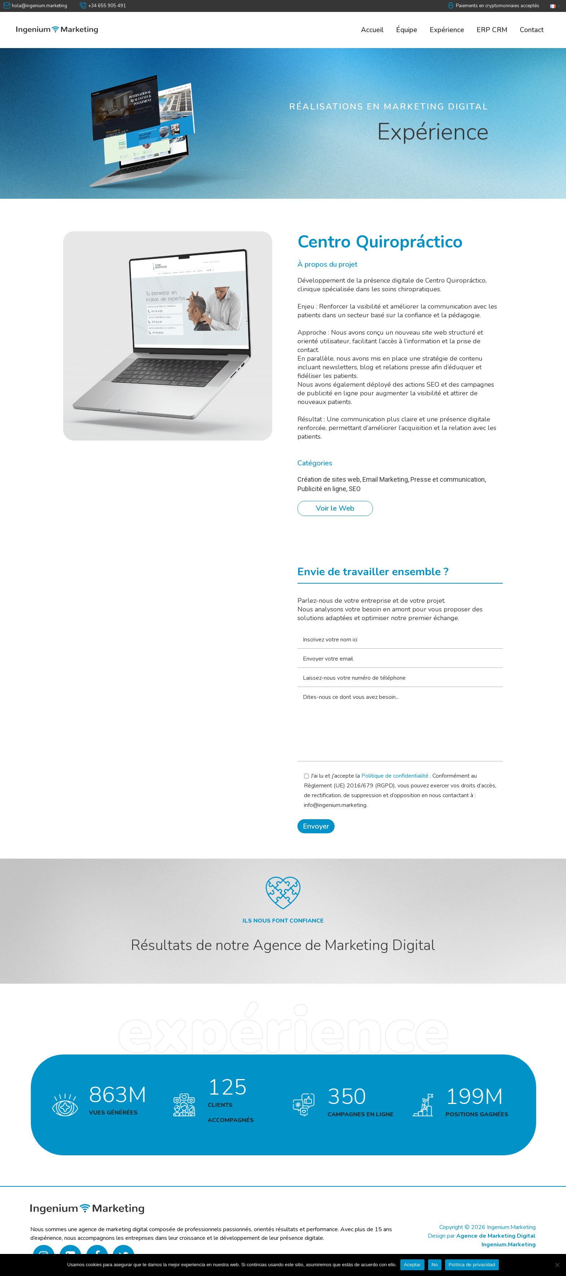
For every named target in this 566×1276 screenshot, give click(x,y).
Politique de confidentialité (395, 776)
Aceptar (412, 1264)
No (435, 1264)
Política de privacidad (472, 1264)
